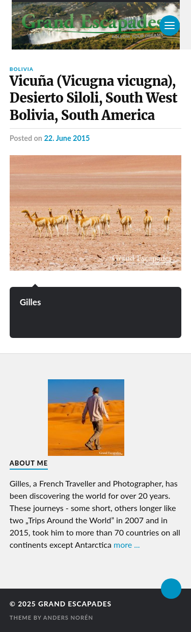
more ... (127, 544)
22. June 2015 (67, 138)
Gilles (30, 302)
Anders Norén (68, 617)
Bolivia (22, 69)
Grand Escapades (75, 604)
